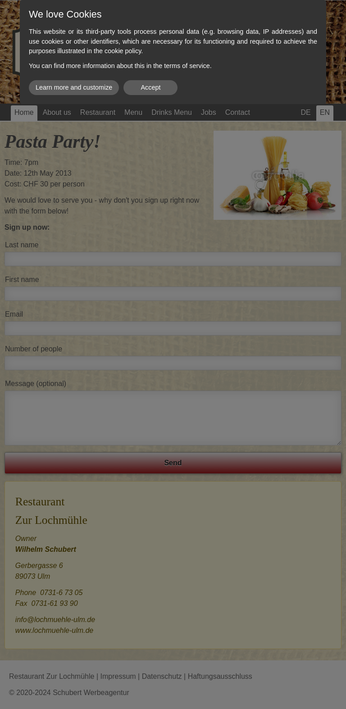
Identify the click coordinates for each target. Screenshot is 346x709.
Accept (150, 87)
